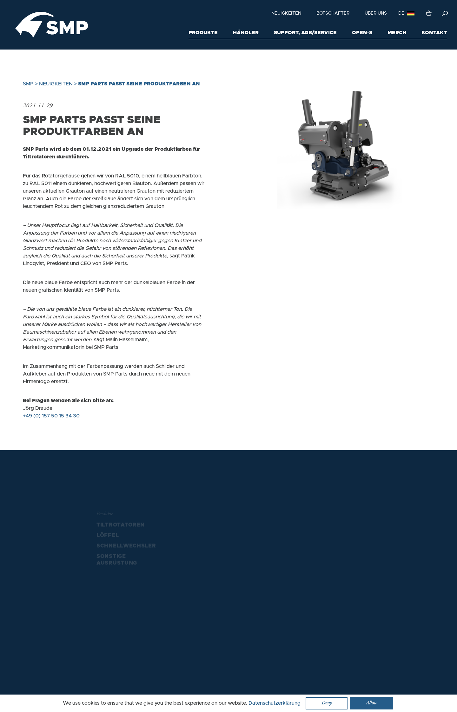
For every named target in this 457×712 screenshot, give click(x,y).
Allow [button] (371, 703)
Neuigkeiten (286, 13)
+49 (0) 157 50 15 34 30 (51, 415)
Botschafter (332, 13)
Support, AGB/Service (305, 32)
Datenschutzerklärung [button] (274, 703)
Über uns (376, 13)
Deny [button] (326, 703)
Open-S (362, 32)
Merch (396, 32)
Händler (246, 32)
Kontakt (434, 32)
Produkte (203, 32)
